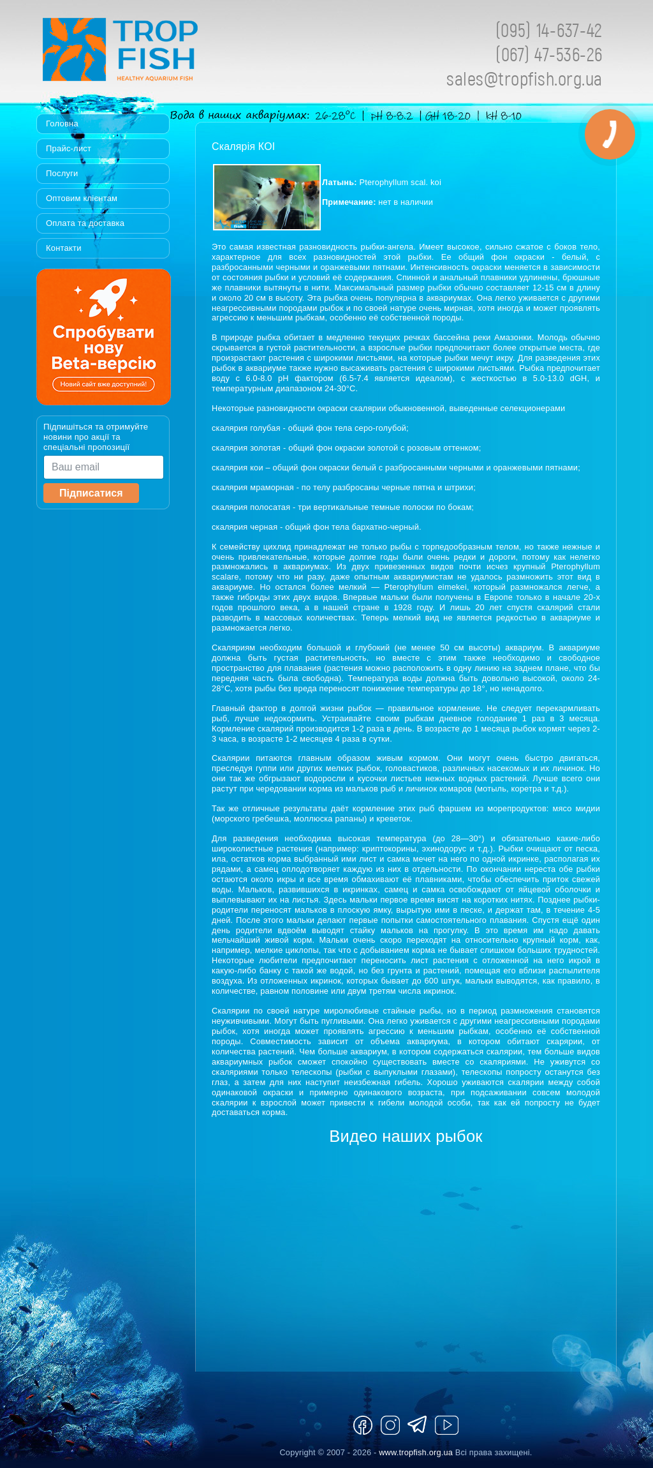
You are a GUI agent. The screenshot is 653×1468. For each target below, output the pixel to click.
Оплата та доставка (85, 223)
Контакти (64, 248)
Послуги (62, 173)
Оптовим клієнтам (81, 198)
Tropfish (202, 53)
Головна (62, 123)
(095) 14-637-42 (549, 30)
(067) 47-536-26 (549, 54)
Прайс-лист (68, 148)
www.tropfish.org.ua (416, 1452)
